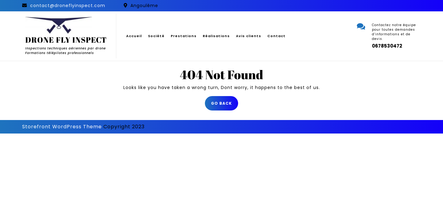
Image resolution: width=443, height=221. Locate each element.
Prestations (184, 35)
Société (156, 35)
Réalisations (216, 35)
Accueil (134, 35)
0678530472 (387, 46)
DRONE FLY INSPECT (66, 40)
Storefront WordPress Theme (62, 126)
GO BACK (224, 105)
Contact (276, 35)
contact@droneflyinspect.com (67, 5)
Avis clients (248, 35)
